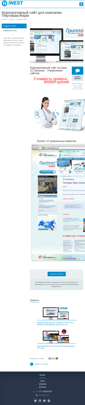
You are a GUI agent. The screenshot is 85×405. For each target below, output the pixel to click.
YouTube (49, 401)
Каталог (42, 375)
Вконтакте (44, 401)
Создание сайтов (22, 19)
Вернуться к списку (39, 364)
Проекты (11, 19)
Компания (42, 384)
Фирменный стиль (10, 31)
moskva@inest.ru (44, 395)
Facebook (40, 401)
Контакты (42, 387)
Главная (4, 19)
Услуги (42, 381)
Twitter (35, 401)
